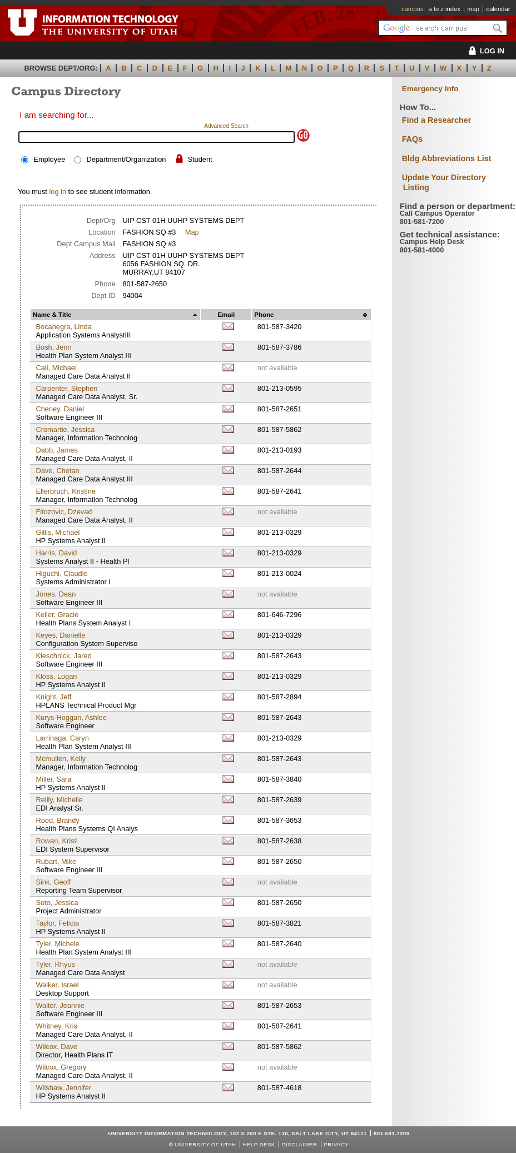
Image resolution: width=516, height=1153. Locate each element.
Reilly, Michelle (59, 800)
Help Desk (259, 1144)
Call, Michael (56, 368)
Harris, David (56, 553)
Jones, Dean (56, 594)
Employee (49, 159)
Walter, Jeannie (60, 1005)
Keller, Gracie (57, 614)
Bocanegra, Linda (63, 326)
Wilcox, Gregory (61, 1067)
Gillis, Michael (58, 532)
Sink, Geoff (53, 882)
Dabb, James (56, 450)
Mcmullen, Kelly (61, 758)
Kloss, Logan (56, 676)
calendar (498, 9)
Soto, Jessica (57, 902)
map (473, 9)
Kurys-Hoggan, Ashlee (71, 717)
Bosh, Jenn (53, 347)
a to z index (444, 9)
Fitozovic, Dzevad (64, 512)
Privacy (336, 1144)
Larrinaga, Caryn (62, 738)
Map (192, 232)
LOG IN (484, 51)
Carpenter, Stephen (66, 388)
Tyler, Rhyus (55, 964)
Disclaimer (299, 1144)
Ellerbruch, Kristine (65, 491)
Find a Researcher (437, 120)
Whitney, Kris (56, 1026)
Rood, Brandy (57, 820)
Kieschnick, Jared (63, 656)
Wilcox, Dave (56, 1046)
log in (57, 191)
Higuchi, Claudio (61, 573)
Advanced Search (226, 126)
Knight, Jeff (53, 697)
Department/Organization (126, 159)
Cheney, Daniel (60, 409)
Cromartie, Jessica (65, 429)
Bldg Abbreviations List (447, 158)
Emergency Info (430, 89)
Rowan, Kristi (56, 841)
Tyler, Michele (57, 944)
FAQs (412, 139)
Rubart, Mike (56, 861)
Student (200, 159)
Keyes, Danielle (60, 635)
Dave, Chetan (57, 470)
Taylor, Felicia (57, 923)
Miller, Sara (53, 779)
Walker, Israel (57, 985)
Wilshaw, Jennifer (63, 1088)
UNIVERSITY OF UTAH (205, 1144)
